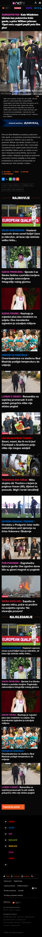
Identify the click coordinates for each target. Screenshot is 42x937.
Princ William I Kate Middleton (13, 189)
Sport (12, 827)
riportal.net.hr (21, 919)
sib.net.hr (20, 917)
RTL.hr (5, 910)
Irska (4, 185)
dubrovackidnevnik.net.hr (12, 922)
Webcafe (13, 846)
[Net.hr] (17, 902)
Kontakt (20, 890)
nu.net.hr (6, 925)
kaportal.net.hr (30, 917)
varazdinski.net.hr (9, 919)
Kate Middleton (14, 185)
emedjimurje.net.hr (9, 917)
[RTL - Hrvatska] (7, 902)
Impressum (8, 881)
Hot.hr (25, 172)
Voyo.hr (18, 910)
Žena (11, 852)
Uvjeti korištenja (9, 886)
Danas (12, 821)
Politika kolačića (22, 886)
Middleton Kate (27, 185)
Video (11, 858)
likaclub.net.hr (15, 925)
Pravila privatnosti (10, 890)
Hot (10, 833)
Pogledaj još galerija (13, 807)
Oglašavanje (18, 881)
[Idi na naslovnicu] (20, 5)
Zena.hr (11, 910)
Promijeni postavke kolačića (13, 895)
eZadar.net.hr (26, 922)
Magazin (13, 840)
